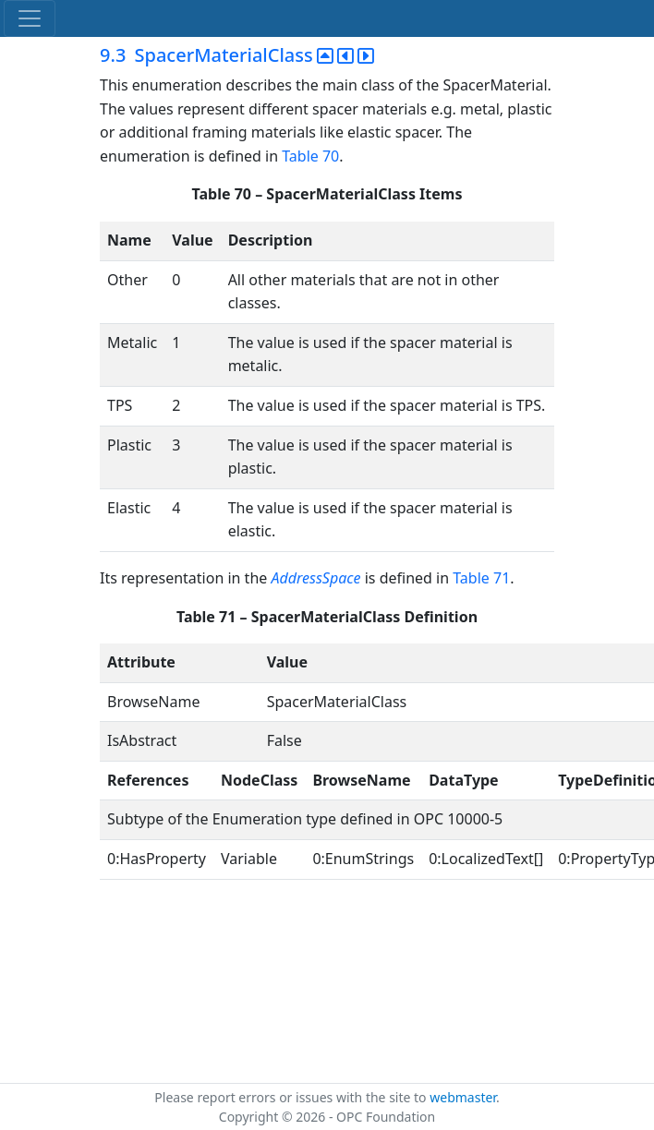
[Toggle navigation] (29, 18)
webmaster (463, 1097)
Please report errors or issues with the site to (292, 1097)
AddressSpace (315, 578)
